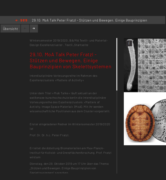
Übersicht (10, 29)
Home (21, 20)
